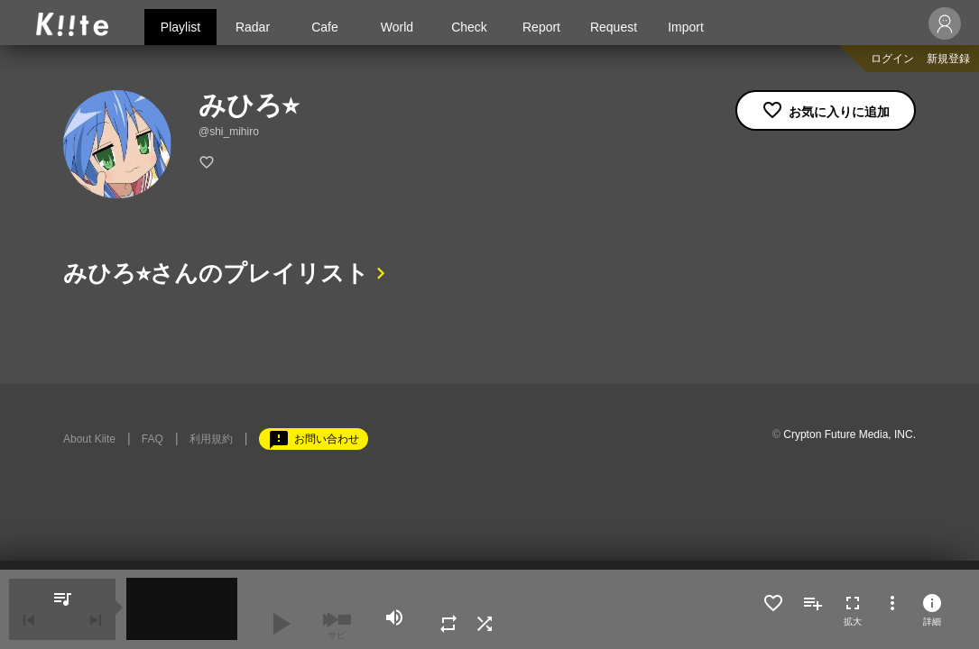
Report (541, 27)
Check (469, 27)
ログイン (892, 58)
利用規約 (211, 439)
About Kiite (89, 439)
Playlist (180, 27)
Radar (253, 27)
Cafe (324, 27)
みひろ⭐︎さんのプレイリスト (216, 273)
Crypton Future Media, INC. (849, 434)
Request (613, 27)
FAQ (152, 439)
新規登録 (948, 58)
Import (686, 27)
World (397, 27)
